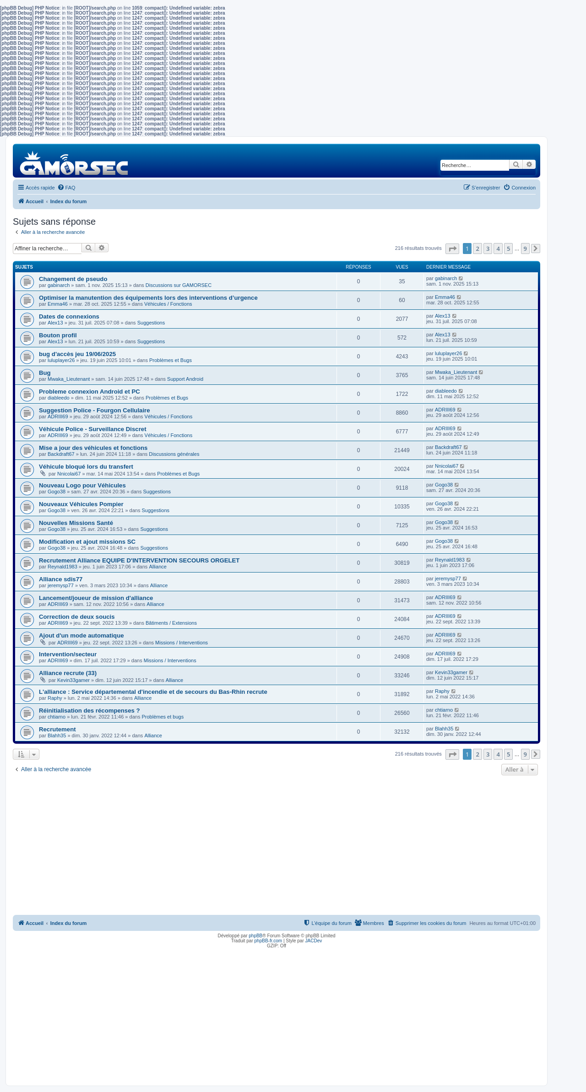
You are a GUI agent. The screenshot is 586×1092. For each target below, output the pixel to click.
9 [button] (525, 248)
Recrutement (57, 729)
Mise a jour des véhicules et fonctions (93, 447)
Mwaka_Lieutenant (69, 379)
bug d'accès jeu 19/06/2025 (77, 354)
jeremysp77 (61, 585)
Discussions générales (174, 454)
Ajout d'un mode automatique (81, 635)
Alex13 (55, 322)
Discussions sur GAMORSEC (179, 285)
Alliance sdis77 (60, 579)
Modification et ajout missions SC (87, 541)
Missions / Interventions (181, 642)
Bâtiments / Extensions (171, 623)
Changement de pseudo (73, 279)
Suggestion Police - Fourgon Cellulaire (94, 410)
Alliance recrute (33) (68, 673)
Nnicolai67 (69, 473)
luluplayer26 (61, 360)
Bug (45, 372)
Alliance (158, 566)
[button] (452, 248)
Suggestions (151, 322)
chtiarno (56, 716)
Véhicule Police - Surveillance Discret (92, 429)
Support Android (185, 379)
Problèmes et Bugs (170, 360)
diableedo (59, 397)
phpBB (255, 935)
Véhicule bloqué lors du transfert (86, 466)
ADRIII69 (58, 416)
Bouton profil (58, 335)
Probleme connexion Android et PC (89, 391)
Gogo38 (56, 491)
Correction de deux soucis (77, 616)
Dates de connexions (69, 316)
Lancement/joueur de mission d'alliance (96, 598)
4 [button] (497, 248)
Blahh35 (57, 735)
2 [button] (477, 248)
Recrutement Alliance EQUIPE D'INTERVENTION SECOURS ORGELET (139, 560)
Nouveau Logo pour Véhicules (82, 485)
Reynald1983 (62, 566)
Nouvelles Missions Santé (76, 522)
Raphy (55, 698)
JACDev (313, 940)
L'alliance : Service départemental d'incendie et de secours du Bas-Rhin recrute (153, 691)
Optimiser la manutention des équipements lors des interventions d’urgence (148, 297)
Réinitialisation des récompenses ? (89, 710)
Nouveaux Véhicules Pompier (81, 504)
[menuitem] (66, 187)
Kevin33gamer (73, 680)
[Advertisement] (276, 846)
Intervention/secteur (68, 654)
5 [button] (508, 248)
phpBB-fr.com (268, 940)
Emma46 (58, 304)
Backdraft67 (61, 454)
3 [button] (487, 248)
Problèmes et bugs (162, 716)
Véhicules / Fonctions (168, 304)
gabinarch (59, 285)
